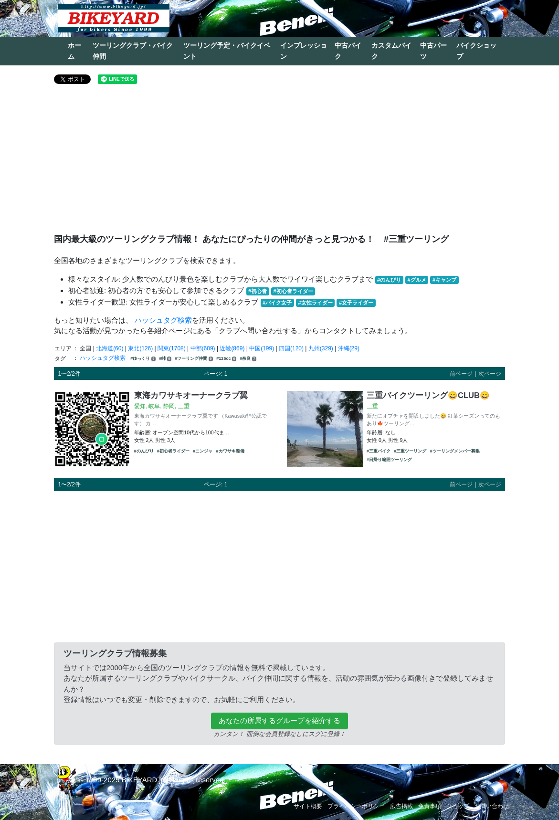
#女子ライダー (356, 302)
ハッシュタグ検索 (163, 320)
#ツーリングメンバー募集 (455, 451)
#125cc (226, 358)
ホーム (74, 51)
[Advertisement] (279, 163)
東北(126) (140, 348)
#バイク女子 (277, 302)
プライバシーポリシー (356, 806)
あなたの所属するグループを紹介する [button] (279, 720)
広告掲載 (401, 806)
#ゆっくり (143, 358)
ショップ (457, 806)
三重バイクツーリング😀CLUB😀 (428, 395)
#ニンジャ (202, 451)
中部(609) (202, 348)
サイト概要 (308, 806)
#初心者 (257, 291)
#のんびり (389, 280)
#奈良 (248, 358)
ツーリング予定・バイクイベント (226, 51)
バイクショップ (476, 51)
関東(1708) (172, 348)
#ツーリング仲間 (194, 358)
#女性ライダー (315, 302)
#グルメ (416, 280)
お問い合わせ (492, 806)
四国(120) (291, 348)
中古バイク (348, 51)
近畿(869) (232, 348)
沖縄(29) (348, 348)
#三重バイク (378, 451)
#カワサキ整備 (230, 451)
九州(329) (320, 348)
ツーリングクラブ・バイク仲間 (133, 51)
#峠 (165, 358)
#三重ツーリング (410, 451)
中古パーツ (433, 51)
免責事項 (429, 806)
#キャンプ (444, 280)
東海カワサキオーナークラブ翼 (191, 395)
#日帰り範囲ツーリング (389, 459)
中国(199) (261, 348)
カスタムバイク (391, 51)
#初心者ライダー (293, 291)
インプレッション (303, 51)
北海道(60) (109, 348)
